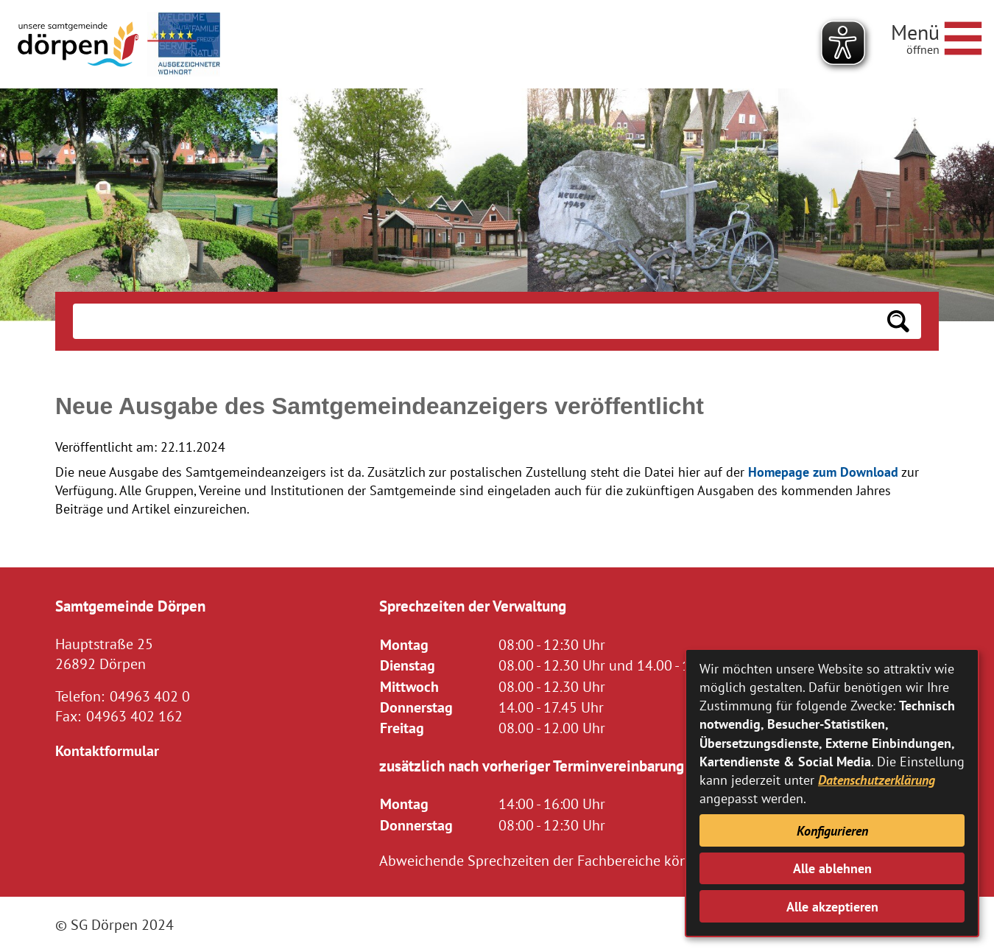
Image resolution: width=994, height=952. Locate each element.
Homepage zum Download (823, 471)
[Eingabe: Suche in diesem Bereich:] (474, 321)
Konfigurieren (832, 830)
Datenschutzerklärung (876, 779)
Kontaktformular (107, 750)
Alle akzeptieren (832, 906)
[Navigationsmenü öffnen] (936, 36)
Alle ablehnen (832, 868)
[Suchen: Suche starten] (898, 321)
